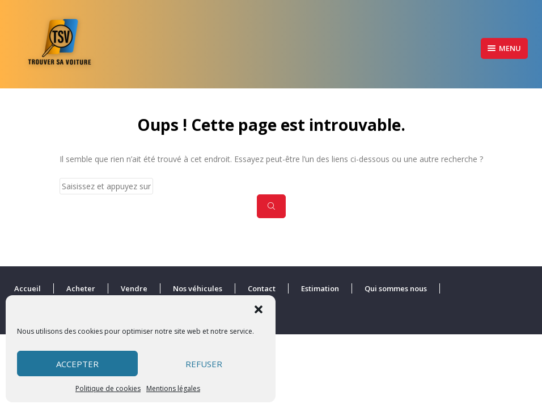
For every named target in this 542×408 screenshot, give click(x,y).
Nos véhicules (197, 288)
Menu (504, 48)
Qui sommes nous (396, 288)
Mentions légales (173, 388)
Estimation (320, 288)
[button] (258, 309)
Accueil (27, 288)
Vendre (134, 288)
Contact (262, 288)
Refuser (203, 363)
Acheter (80, 288)
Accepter (77, 363)
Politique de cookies (108, 388)
